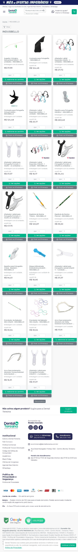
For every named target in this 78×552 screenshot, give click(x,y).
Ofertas (4, 6)
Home (4, 22)
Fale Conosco (7, 442)
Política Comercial (9, 445)
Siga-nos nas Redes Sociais (17, 6)
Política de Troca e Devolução (13, 448)
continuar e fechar (68, 545)
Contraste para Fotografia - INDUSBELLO (39, 59)
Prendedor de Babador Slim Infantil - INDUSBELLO (14, 321)
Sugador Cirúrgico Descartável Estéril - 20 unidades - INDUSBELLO (13, 60)
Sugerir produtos (68, 410)
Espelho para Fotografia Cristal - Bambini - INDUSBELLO (13, 268)
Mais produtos (40, 401)
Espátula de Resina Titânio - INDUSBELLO (37, 215)
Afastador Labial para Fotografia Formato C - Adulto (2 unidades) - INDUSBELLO (12, 216)
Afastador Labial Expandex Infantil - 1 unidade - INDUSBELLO (38, 164)
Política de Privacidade (10, 482)
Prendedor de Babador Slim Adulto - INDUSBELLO (39, 321)
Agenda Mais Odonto (34, 6)
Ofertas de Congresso (10, 462)
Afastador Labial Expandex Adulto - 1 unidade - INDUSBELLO (38, 112)
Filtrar (6, 27)
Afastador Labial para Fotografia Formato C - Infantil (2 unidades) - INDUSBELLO (63, 164)
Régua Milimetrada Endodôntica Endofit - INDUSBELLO (37, 268)
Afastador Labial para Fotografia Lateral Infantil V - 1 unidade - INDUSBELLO (64, 268)
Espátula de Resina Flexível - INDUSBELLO (63, 215)
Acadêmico (6, 456)
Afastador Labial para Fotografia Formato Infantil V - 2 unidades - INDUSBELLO (38, 372)
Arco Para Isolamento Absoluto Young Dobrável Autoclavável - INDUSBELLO (14, 372)
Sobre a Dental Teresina (11, 439)
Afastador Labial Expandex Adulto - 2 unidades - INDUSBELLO (64, 60)
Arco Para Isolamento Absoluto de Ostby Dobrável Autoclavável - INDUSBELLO (64, 322)
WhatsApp (54, 6)
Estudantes (46, 6)
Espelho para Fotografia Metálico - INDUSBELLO (64, 111)
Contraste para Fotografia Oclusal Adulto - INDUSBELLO (14, 112)
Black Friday (6, 459)
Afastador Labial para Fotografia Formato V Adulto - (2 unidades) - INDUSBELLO (12, 164)
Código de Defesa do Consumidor (10, 452)
